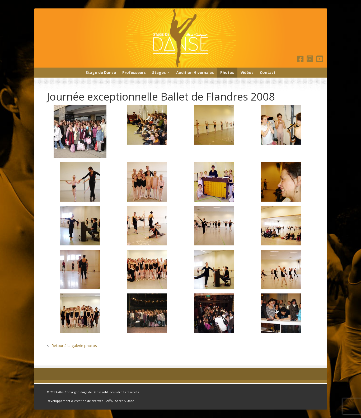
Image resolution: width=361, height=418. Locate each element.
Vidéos (247, 72)
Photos (227, 72)
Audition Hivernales (195, 72)
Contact (267, 72)
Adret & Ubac (124, 401)
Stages (159, 72)
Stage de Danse (101, 72)
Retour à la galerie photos (74, 345)
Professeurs (134, 72)
